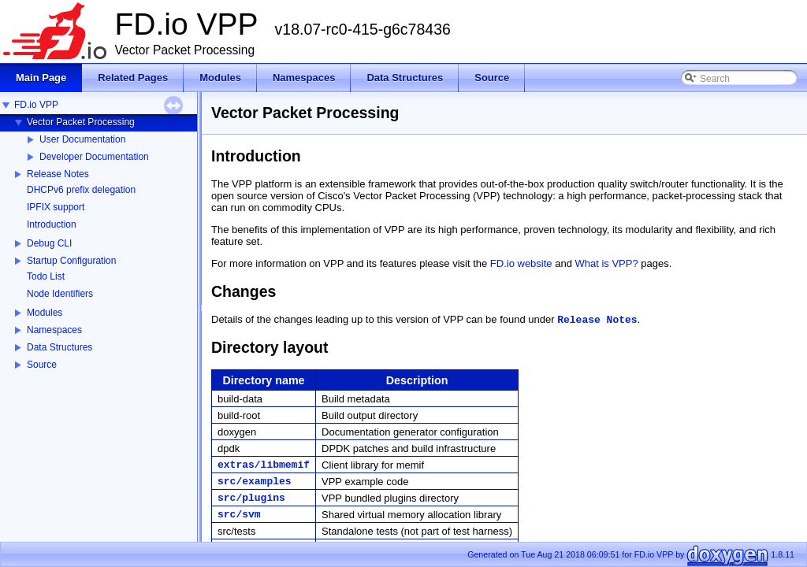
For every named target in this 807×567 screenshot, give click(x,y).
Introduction (51, 224)
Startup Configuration (71, 260)
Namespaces (54, 329)
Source (42, 364)
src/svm (239, 515)
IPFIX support (55, 207)
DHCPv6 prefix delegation (81, 189)
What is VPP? (606, 263)
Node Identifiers (60, 293)
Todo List (46, 276)
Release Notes (58, 174)
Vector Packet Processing (81, 122)
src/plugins (251, 498)
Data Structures (59, 347)
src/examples (255, 481)
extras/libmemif (264, 465)
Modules (44, 312)
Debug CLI (49, 243)
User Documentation (82, 139)
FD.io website (521, 263)
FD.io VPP (36, 104)
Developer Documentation (94, 156)
